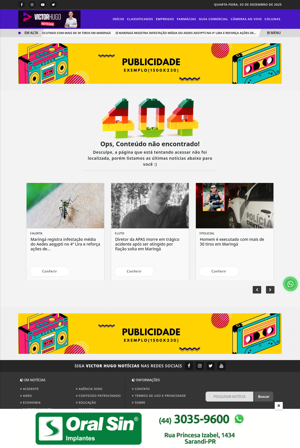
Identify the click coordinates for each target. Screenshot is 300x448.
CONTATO (141, 389)
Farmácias (186, 19)
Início (118, 19)
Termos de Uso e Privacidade (159, 396)
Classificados (140, 19)
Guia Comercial (213, 19)
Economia (30, 402)
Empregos (165, 19)
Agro (26, 396)
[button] (270, 289)
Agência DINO (89, 389)
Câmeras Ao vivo (246, 19)
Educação (86, 402)
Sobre (138, 402)
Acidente (29, 389)
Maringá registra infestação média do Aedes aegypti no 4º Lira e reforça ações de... (187, 33)
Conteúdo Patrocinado (98, 396)
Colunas (272, 19)
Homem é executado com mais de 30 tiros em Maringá (66, 33)
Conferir (49, 271)
